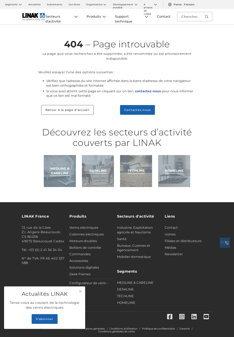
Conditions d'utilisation (123, 328)
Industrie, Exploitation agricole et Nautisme (135, 230)
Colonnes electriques (86, 234)
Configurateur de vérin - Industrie (88, 285)
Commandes (80, 254)
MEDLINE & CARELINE (135, 283)
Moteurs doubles (83, 241)
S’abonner (44, 319)
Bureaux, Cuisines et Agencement (133, 248)
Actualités (34, 4)
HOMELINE (126, 303)
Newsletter (174, 254)
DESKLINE (125, 289)
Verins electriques (83, 228)
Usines (170, 234)
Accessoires (78, 261)
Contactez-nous (137, 110)
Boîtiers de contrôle (85, 248)
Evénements (54, 4)
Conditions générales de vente (116, 331)
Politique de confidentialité (158, 328)
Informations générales (91, 328)
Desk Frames (79, 274)
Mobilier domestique (134, 257)
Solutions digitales (84, 267)
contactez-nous (148, 91)
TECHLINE (125, 296)
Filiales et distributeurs (183, 241)
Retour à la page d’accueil (67, 110)
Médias (170, 248)
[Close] (80, 291)
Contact (171, 228)
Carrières (74, 4)
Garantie (184, 328)
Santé (122, 239)
